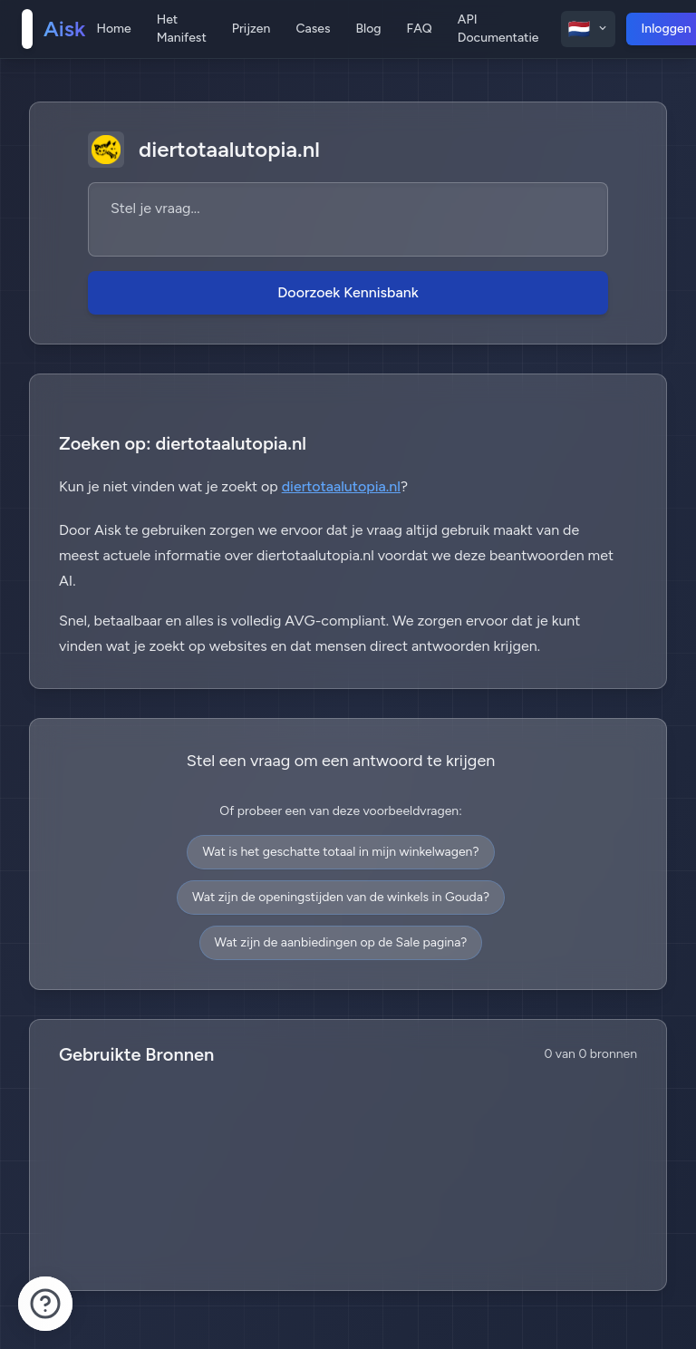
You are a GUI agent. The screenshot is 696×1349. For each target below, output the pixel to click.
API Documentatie (498, 28)
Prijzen (251, 28)
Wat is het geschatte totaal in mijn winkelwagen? (340, 851)
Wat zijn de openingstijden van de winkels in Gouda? (340, 897)
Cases (312, 28)
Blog (368, 28)
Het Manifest (182, 28)
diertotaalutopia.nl (341, 486)
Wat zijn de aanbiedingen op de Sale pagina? (341, 942)
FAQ (419, 28)
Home (113, 28)
